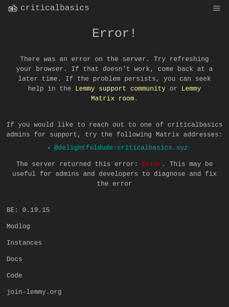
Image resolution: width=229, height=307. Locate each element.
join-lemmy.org (34, 292)
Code (14, 276)
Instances (24, 243)
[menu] (216, 8)
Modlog (18, 226)
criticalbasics (48, 8)
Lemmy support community (120, 89)
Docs (14, 259)
